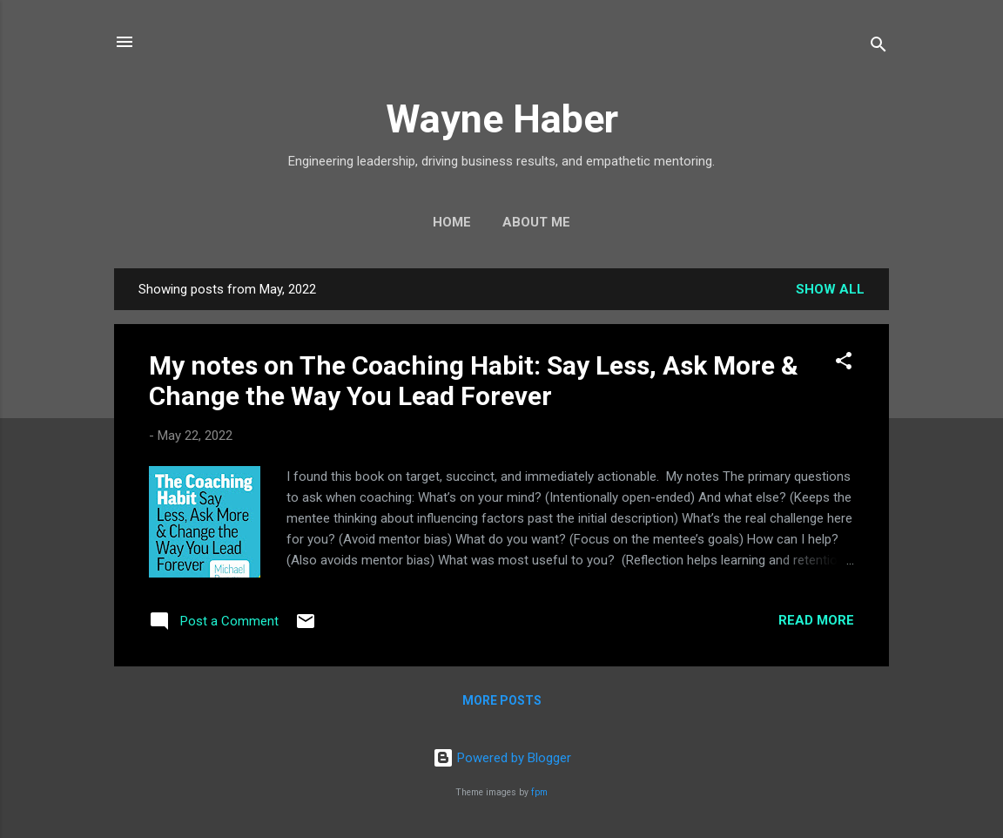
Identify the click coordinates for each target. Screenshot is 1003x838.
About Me (536, 222)
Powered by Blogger (502, 758)
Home (452, 222)
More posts (502, 700)
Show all (830, 289)
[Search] (878, 47)
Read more (816, 620)
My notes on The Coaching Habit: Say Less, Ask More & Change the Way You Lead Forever (473, 380)
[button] (843, 363)
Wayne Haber (502, 119)
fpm (539, 792)
